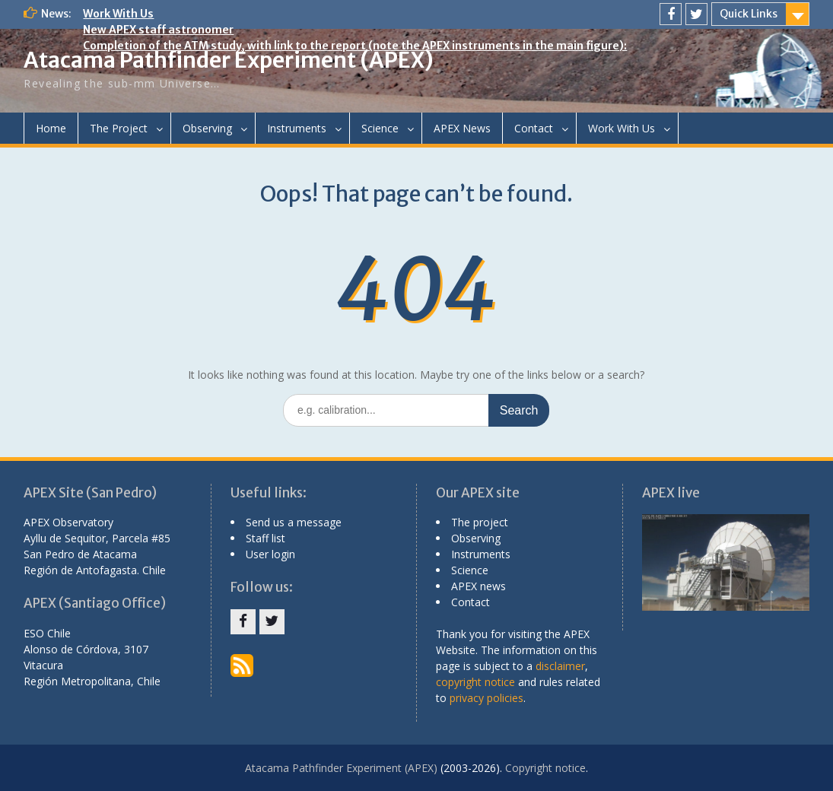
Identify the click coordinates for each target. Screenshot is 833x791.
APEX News (462, 128)
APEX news (478, 586)
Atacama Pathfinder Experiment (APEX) (229, 60)
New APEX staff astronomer (158, 30)
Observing (207, 128)
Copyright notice (545, 768)
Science (380, 128)
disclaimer (560, 666)
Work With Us (118, 14)
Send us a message (294, 522)
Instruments (296, 128)
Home (51, 128)
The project (479, 522)
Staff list (265, 538)
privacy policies (486, 698)
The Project (119, 128)
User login (270, 554)
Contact (533, 128)
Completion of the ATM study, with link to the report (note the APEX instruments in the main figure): (355, 45)
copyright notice (475, 682)
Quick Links (748, 14)
